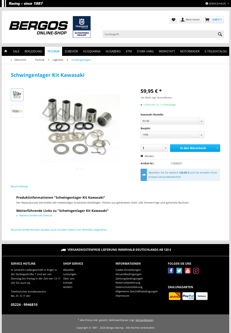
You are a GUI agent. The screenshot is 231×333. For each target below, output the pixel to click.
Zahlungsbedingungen (129, 278)
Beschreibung (19, 186)
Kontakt (67, 282)
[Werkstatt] (167, 51)
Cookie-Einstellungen (128, 270)
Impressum (122, 295)
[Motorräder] (190, 51)
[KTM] (128, 51)
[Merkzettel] (173, 19)
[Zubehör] (71, 51)
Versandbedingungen (129, 274)
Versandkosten (144, 320)
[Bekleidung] (33, 51)
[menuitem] (163, 36)
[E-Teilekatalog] (216, 51)
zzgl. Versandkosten (162, 97)
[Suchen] (220, 34)
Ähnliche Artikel (20, 229)
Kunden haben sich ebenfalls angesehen (82, 229)
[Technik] (53, 51)
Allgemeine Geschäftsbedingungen (137, 291)
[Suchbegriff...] (163, 34)
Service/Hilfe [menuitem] (216, 3)
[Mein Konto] (190, 19)
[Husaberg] (113, 51)
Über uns (68, 278)
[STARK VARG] (145, 51)
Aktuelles (68, 270)
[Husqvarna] (91, 51)
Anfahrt (67, 287)
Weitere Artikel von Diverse (34, 215)
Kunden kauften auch (44, 229)
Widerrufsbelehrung (128, 282)
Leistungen (70, 274)
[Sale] (16, 51)
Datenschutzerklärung (129, 287)
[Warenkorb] (213, 19)
